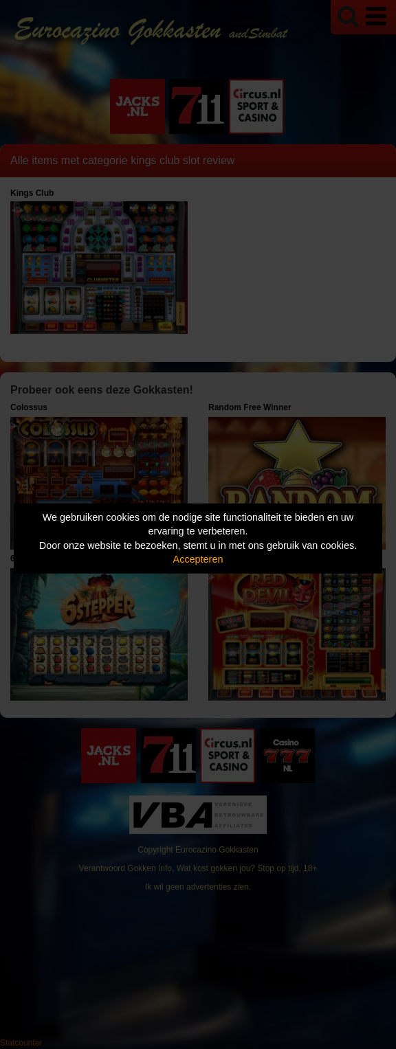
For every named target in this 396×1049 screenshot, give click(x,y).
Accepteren (198, 559)
